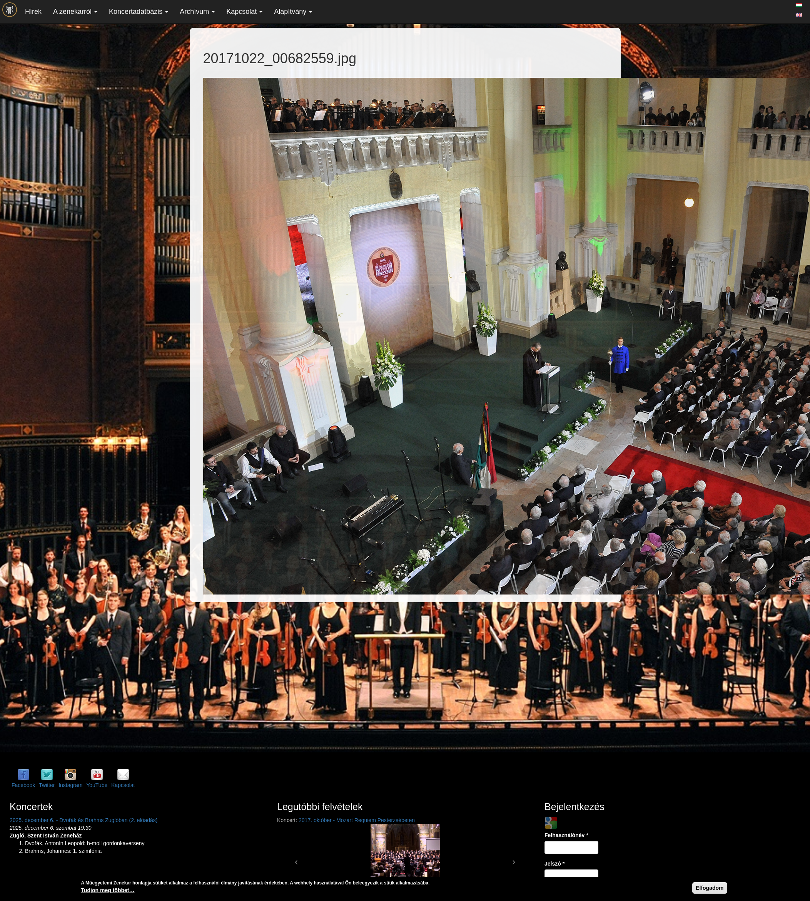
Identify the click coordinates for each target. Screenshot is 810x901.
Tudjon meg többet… (108, 891)
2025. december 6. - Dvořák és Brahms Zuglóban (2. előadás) (83, 820)
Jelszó (554, 864)
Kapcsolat (244, 11)
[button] (296, 858)
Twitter (47, 785)
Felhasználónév (566, 835)
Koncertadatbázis (138, 11)
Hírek (33, 11)
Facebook (23, 785)
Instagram (70, 785)
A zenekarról (75, 11)
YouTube (96, 785)
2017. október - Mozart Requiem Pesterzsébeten (357, 820)
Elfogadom (709, 888)
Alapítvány (293, 11)
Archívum (197, 11)
